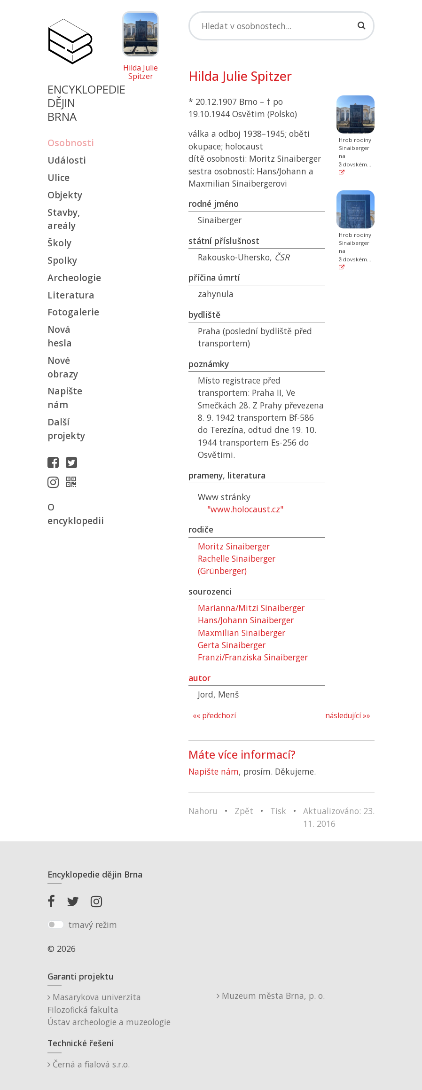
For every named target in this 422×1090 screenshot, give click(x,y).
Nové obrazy (62, 367)
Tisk (278, 810)
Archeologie (70, 277)
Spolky (62, 260)
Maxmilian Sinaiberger (241, 632)
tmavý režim (92, 924)
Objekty (64, 194)
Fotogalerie (70, 312)
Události (66, 160)
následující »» (347, 716)
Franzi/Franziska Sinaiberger (253, 657)
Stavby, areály (63, 219)
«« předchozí (214, 716)
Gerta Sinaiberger (232, 645)
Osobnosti (70, 142)
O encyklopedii (70, 514)
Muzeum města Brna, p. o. (271, 995)
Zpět (243, 810)
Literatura (70, 295)
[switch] (55, 924)
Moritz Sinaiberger (234, 546)
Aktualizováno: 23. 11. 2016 (339, 817)
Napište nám (64, 397)
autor (199, 677)
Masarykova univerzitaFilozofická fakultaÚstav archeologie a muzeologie (109, 1009)
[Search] (281, 25)
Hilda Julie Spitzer (140, 72)
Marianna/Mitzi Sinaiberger (251, 607)
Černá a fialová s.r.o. (88, 1064)
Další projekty (66, 429)
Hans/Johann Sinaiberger (246, 620)
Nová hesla (59, 336)
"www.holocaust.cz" (245, 509)
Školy (59, 242)
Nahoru (203, 810)
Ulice (58, 177)
